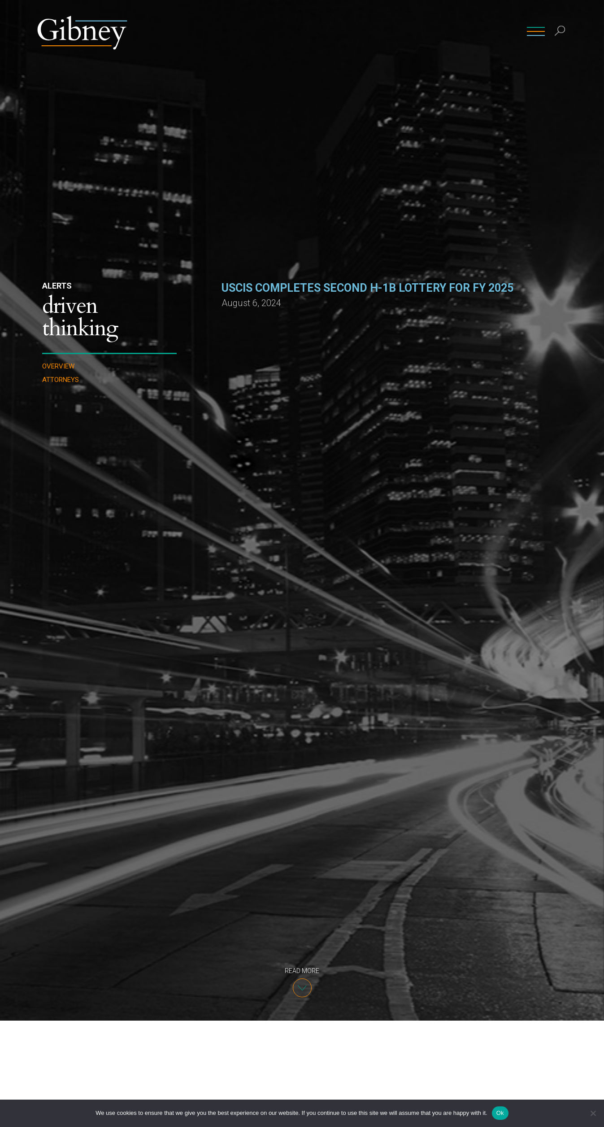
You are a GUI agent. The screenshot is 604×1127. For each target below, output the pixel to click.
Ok (500, 1112)
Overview (58, 366)
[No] (592, 1113)
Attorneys (60, 380)
